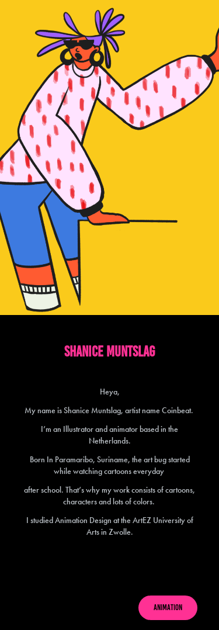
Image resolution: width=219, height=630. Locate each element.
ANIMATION (168, 607)
